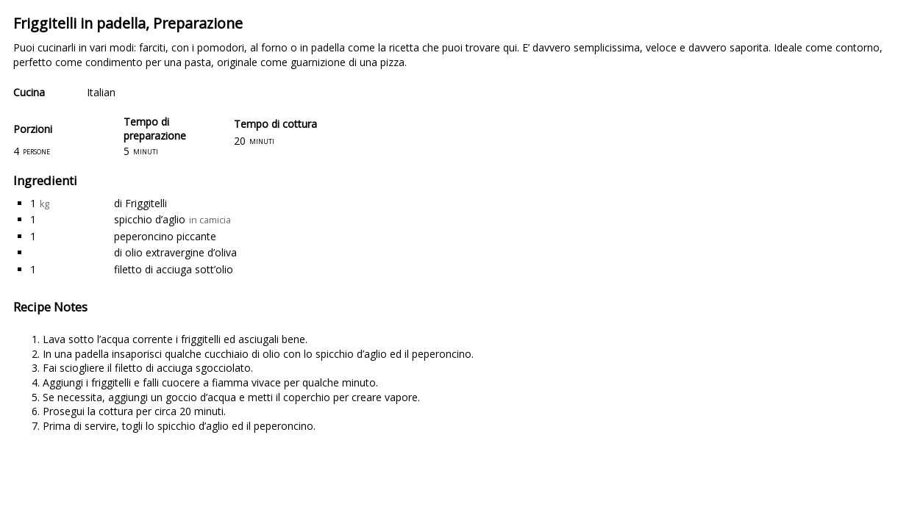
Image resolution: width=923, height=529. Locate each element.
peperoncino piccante (165, 236)
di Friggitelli (140, 203)
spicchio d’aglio (149, 219)
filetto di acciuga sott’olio (173, 269)
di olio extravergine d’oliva (175, 252)
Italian (101, 92)
